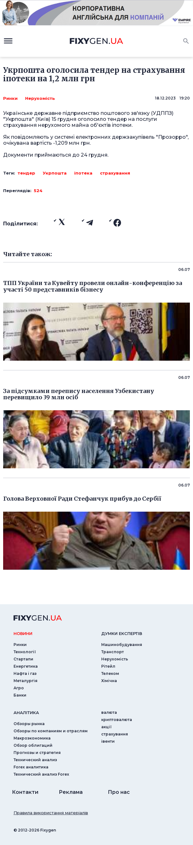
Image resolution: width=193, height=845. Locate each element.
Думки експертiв (121, 633)
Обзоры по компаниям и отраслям (51, 731)
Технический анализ (35, 759)
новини (23, 633)
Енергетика (26, 666)
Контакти (25, 792)
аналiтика (26, 712)
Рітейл (108, 666)
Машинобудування (121, 644)
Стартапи (23, 659)
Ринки (10, 98)
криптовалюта (116, 719)
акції (106, 726)
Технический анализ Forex (41, 774)
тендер (26, 172)
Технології (25, 651)
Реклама (71, 792)
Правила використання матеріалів (51, 812)
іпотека (83, 172)
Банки (20, 695)
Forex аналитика (31, 767)
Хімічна (109, 680)
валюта (109, 712)
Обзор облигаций (33, 745)
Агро (19, 688)
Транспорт (112, 651)
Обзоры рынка (29, 723)
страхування (115, 172)
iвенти (108, 741)
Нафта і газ (25, 673)
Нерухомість (40, 98)
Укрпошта (55, 172)
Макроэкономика (32, 738)
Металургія (25, 680)
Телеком (110, 673)
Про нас (119, 792)
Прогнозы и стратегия (37, 752)
